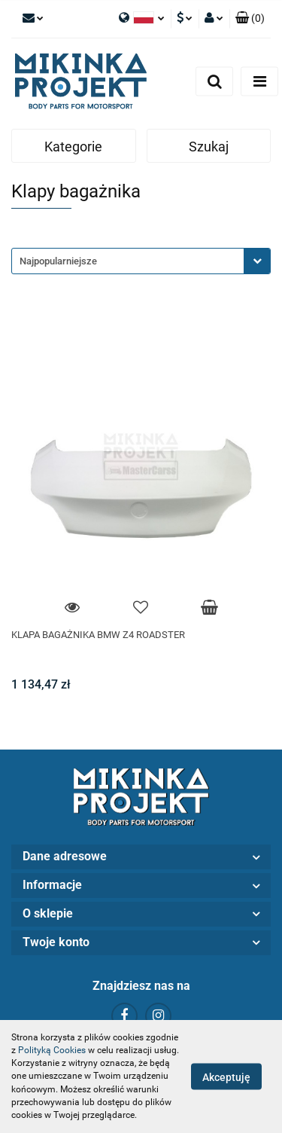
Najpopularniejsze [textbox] (58, 261)
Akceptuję (226, 1077)
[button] (250, 19)
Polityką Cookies (52, 1050)
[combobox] (141, 261)
